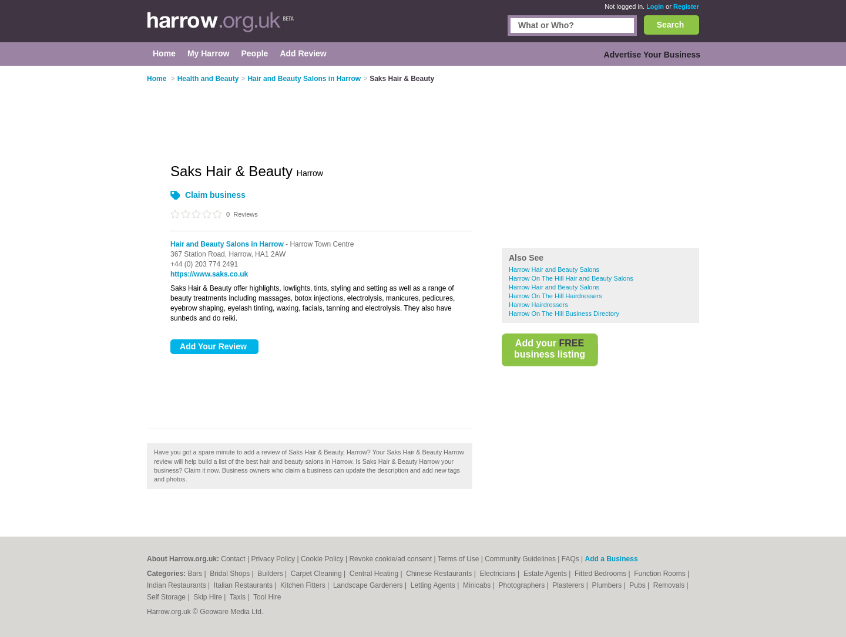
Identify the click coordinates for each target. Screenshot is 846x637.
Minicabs (478, 585)
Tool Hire (267, 597)
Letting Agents (434, 585)
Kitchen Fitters (303, 585)
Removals (670, 585)
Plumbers (607, 585)
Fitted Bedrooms (601, 573)
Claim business (215, 195)
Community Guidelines (520, 559)
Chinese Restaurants (440, 573)
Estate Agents (546, 573)
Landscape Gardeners (369, 585)
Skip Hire (208, 597)
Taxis (239, 597)
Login (655, 6)
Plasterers (569, 585)
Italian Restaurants (244, 585)
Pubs (638, 585)
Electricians (498, 573)
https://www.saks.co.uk (209, 274)
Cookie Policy (322, 559)
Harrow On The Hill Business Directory (564, 313)
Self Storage (167, 597)
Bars (195, 573)
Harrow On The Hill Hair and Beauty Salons (571, 278)
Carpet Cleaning (317, 573)
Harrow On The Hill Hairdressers (555, 295)
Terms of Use (458, 559)
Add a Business (611, 559)
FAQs (570, 559)
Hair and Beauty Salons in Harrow (227, 244)
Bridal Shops (230, 573)
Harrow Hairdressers (538, 304)
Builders (271, 573)
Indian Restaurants (177, 585)
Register (686, 6)
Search (670, 24)
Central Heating (375, 573)
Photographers (522, 585)
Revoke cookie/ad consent (390, 559)
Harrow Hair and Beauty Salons (554, 269)
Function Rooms (660, 573)
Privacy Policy (273, 559)
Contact (233, 559)
